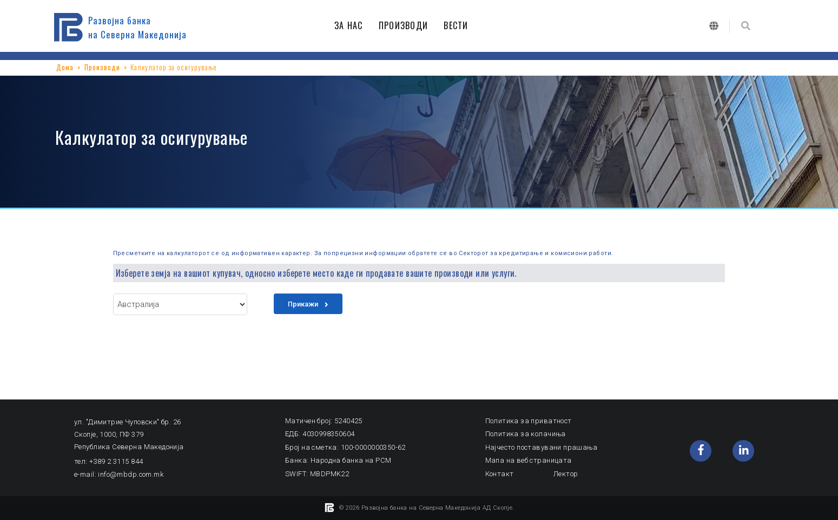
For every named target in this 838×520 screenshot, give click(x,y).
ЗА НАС (351, 25)
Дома (65, 67)
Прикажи (308, 304)
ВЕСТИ (459, 25)
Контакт (499, 474)
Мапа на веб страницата (528, 460)
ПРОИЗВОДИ (406, 25)
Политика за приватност (528, 421)
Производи (102, 67)
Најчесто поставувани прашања (541, 447)
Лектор (565, 474)
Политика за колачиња (525, 434)
